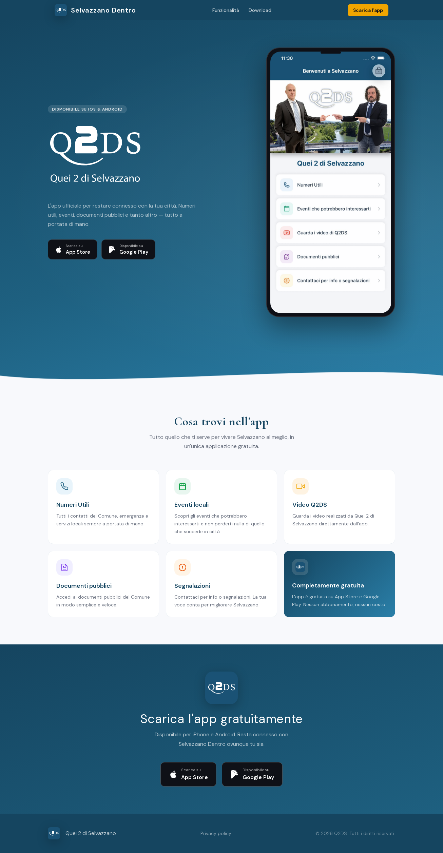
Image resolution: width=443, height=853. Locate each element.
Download (260, 10)
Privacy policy (215, 833)
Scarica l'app (368, 10)
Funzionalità (225, 10)
